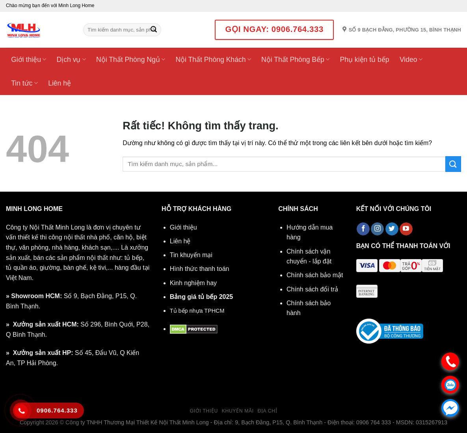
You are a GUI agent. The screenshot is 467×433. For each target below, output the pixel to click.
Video (411, 59)
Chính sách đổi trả (312, 289)
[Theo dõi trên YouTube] (406, 229)
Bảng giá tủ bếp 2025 (201, 296)
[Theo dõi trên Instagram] (377, 229)
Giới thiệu (28, 59)
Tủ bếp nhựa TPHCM (197, 311)
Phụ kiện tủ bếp (364, 59)
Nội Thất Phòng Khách (213, 59)
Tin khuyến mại (191, 255)
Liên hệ (59, 83)
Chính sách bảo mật (315, 275)
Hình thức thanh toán (199, 268)
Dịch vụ (71, 59)
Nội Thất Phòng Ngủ (130, 59)
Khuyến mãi (238, 411)
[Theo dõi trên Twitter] (391, 229)
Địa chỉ (267, 411)
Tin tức (24, 83)
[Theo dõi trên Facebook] (363, 229)
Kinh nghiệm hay (193, 283)
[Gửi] (153, 30)
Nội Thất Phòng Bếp (295, 59)
